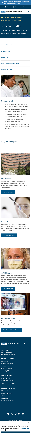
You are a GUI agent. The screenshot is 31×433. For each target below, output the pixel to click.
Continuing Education (6, 371)
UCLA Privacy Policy (15, 423)
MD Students (4, 361)
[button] (16, 7)
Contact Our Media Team (7, 400)
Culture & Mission (16, 17)
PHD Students (5, 366)
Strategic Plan (5, 20)
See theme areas (8, 192)
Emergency (4, 403)
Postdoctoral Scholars (7, 368)
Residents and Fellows (7, 363)
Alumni (3, 395)
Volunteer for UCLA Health (8, 383)
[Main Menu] (29, 12)
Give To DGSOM (5, 378)
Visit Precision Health (9, 235)
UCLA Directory (5, 391)
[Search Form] (25, 7)
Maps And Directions (6, 393)
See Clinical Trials (8, 288)
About (7, 17)
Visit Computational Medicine (11, 330)
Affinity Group (4, 398)
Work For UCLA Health (7, 381)
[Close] (29, 426)
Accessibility (19, 420)
